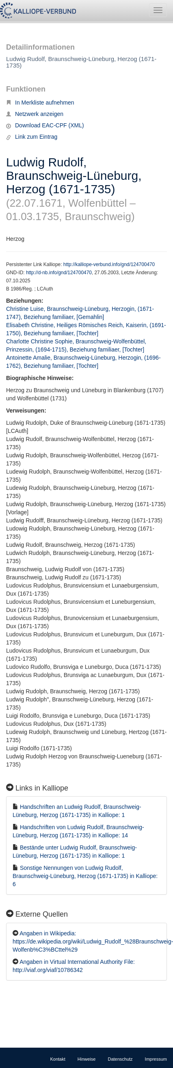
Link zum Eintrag (31, 136)
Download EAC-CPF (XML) (45, 125)
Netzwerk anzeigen (34, 114)
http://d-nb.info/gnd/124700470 (59, 272)
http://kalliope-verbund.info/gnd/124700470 (109, 264)
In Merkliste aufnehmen (40, 102)
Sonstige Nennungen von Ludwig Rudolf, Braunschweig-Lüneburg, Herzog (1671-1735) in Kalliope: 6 (85, 876)
